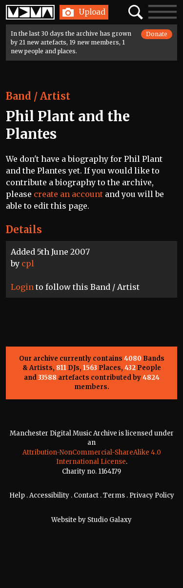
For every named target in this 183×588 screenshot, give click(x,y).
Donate (156, 34)
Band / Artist (38, 96)
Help (17, 495)
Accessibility (49, 495)
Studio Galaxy (109, 520)
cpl (27, 263)
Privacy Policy (151, 495)
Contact (86, 495)
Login (22, 287)
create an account (68, 194)
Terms (114, 495)
